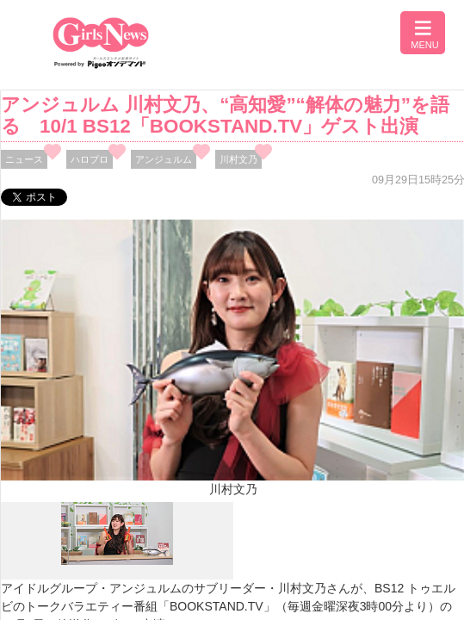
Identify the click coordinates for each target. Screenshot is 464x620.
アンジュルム (163, 159)
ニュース (24, 159)
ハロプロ (89, 159)
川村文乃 (238, 159)
